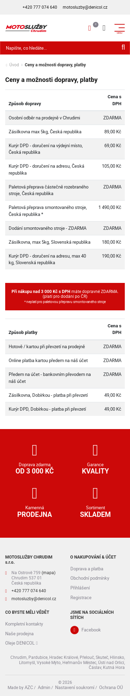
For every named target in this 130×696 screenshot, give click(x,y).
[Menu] (104, 28)
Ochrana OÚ (111, 687)
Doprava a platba (86, 568)
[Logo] (26, 28)
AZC (29, 687)
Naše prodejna (19, 633)
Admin (44, 687)
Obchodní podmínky (89, 578)
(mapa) (48, 573)
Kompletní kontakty (24, 624)
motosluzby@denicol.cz (85, 7)
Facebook (91, 630)
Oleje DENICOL (20, 643)
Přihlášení (80, 588)
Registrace (81, 597)
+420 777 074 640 (40, 7)
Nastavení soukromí (74, 687)
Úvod (14, 65)
